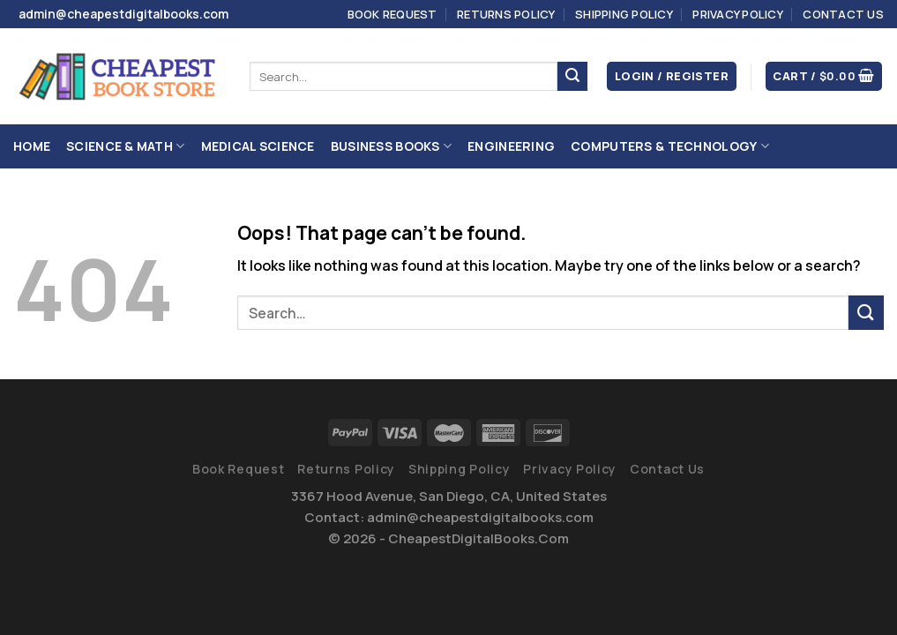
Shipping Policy (624, 14)
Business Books (391, 146)
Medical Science (258, 146)
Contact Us (843, 14)
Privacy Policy (737, 14)
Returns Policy (506, 14)
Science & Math (125, 146)
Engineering (511, 146)
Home (31, 146)
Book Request (392, 14)
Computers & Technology (670, 146)
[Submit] (572, 77)
